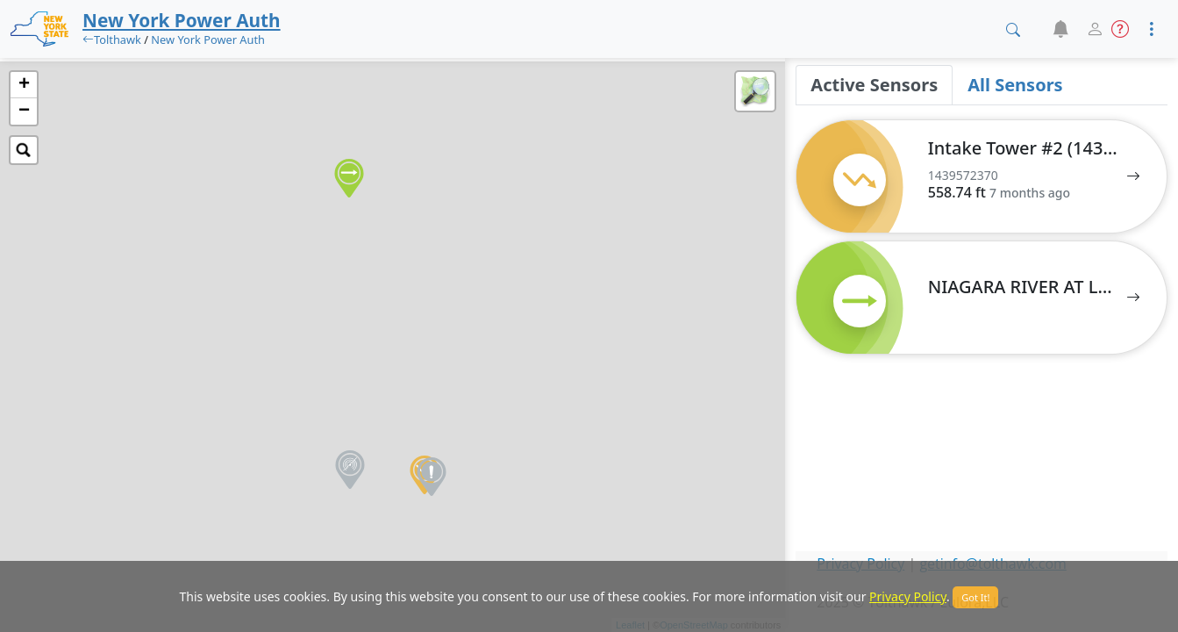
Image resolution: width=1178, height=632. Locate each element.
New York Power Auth (208, 39)
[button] (1060, 29)
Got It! (975, 597)
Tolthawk (117, 39)
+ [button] (24, 85)
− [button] (24, 111)
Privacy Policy (907, 596)
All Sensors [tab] (1014, 85)
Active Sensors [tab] (874, 85)
